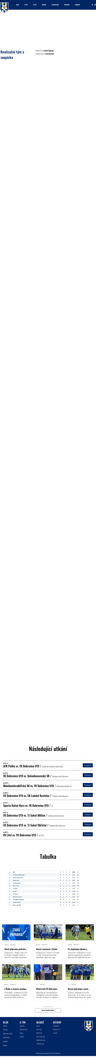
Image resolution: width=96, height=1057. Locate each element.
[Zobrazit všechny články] (48, 1010)
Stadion (5, 1045)
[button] (21, 766)
